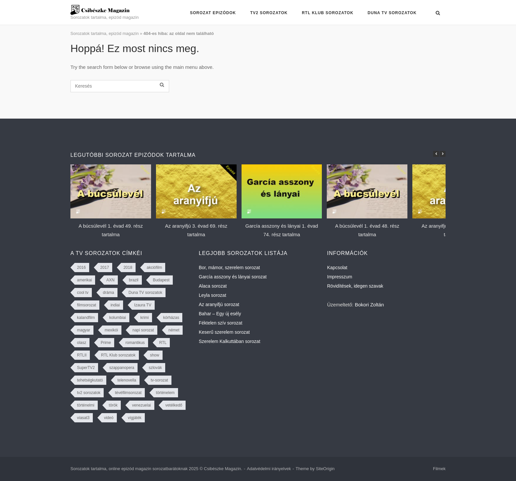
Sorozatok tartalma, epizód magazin (104, 33)
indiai (115, 305)
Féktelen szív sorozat (220, 322)
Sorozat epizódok (213, 13)
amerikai (84, 280)
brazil (134, 280)
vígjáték (135, 417)
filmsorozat (86, 305)
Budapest (161, 280)
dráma (108, 292)
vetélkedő (173, 405)
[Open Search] (438, 13)
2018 (127, 267)
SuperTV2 (86, 367)
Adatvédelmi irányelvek (269, 468)
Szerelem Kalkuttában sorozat (229, 341)
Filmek (439, 468)
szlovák (155, 367)
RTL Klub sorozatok (327, 13)
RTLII (82, 355)
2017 (104, 267)
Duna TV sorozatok (392, 13)
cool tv (83, 292)
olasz (81, 342)
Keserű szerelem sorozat (224, 332)
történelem (165, 392)
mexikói (111, 330)
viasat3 (83, 417)
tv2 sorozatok (88, 392)
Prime (106, 342)
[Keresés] (119, 86)
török (113, 405)
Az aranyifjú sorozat (219, 304)
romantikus (135, 342)
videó (109, 417)
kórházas (171, 317)
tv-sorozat (159, 380)
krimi (145, 317)
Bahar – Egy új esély (220, 313)
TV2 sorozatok (269, 13)
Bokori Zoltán (369, 304)
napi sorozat (143, 330)
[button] (443, 154)
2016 (81, 267)
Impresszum (339, 276)
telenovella (126, 380)
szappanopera (121, 367)
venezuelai (141, 405)
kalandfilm (86, 317)
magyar (83, 330)
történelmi (85, 405)
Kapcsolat (337, 267)
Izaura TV (142, 305)
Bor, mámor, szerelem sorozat (229, 267)
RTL (163, 342)
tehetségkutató (90, 380)
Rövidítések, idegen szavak (355, 286)
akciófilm (154, 267)
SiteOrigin (325, 468)
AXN (110, 280)
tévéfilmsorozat (128, 392)
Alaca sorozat (213, 286)
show (154, 355)
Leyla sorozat (212, 295)
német (173, 330)
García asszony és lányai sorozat (233, 276)
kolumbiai (117, 317)
